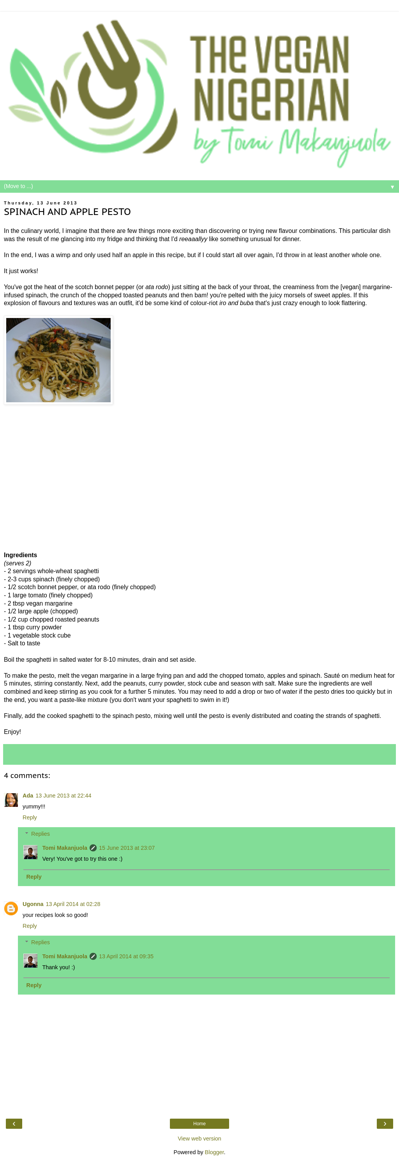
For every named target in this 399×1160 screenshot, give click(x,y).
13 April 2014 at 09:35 (126, 956)
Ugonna (33, 904)
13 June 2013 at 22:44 (63, 795)
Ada (28, 795)
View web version (199, 1138)
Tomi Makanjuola (64, 848)
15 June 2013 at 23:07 (127, 848)
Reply (30, 817)
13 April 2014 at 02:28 (73, 904)
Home (199, 1123)
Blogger (214, 1152)
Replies (40, 834)
